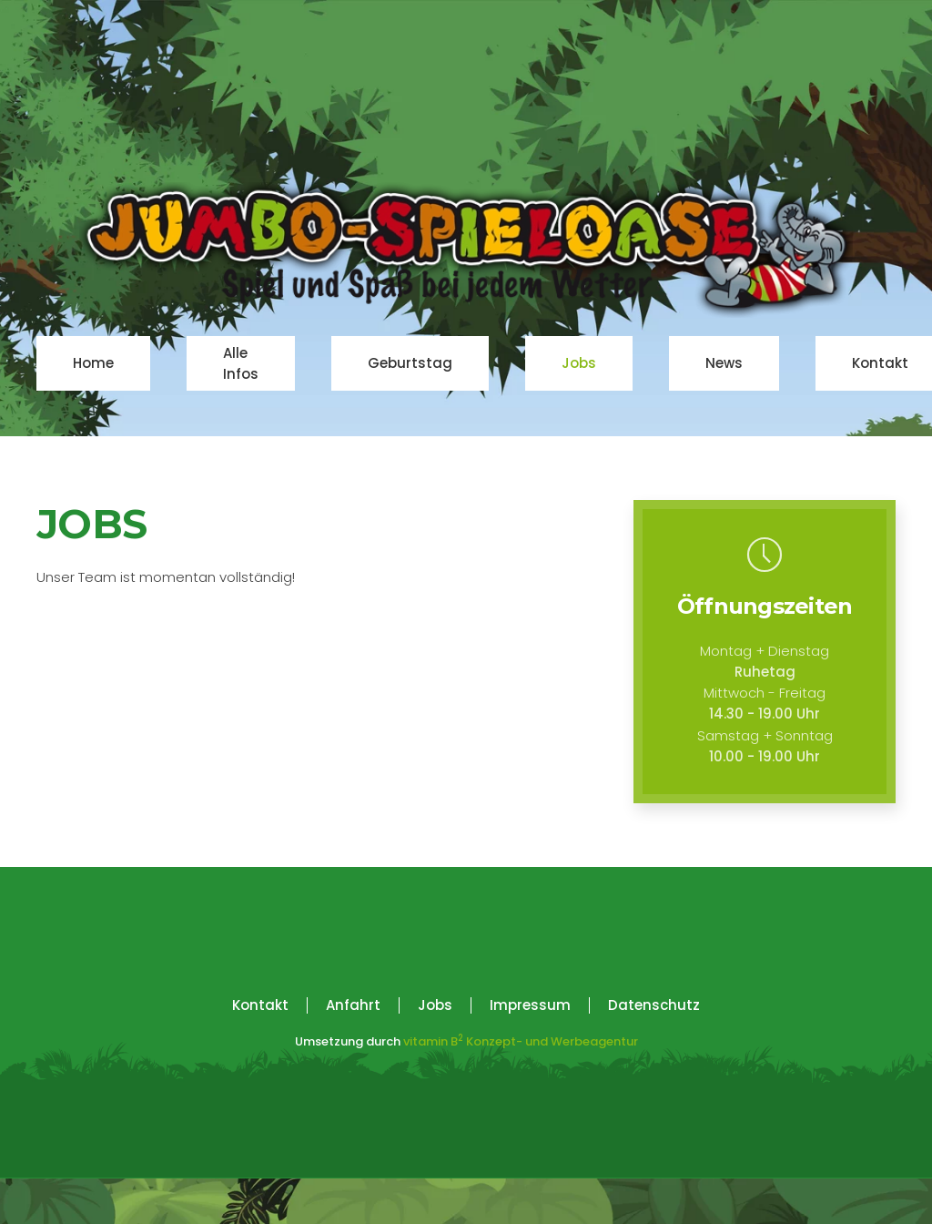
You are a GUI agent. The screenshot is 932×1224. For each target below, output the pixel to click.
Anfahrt (353, 1005)
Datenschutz (654, 1005)
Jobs (579, 362)
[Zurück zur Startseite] (466, 250)
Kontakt (880, 362)
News (724, 362)
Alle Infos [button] (240, 363)
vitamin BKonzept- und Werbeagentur (520, 1041)
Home (93, 362)
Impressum (530, 1005)
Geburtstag (410, 362)
